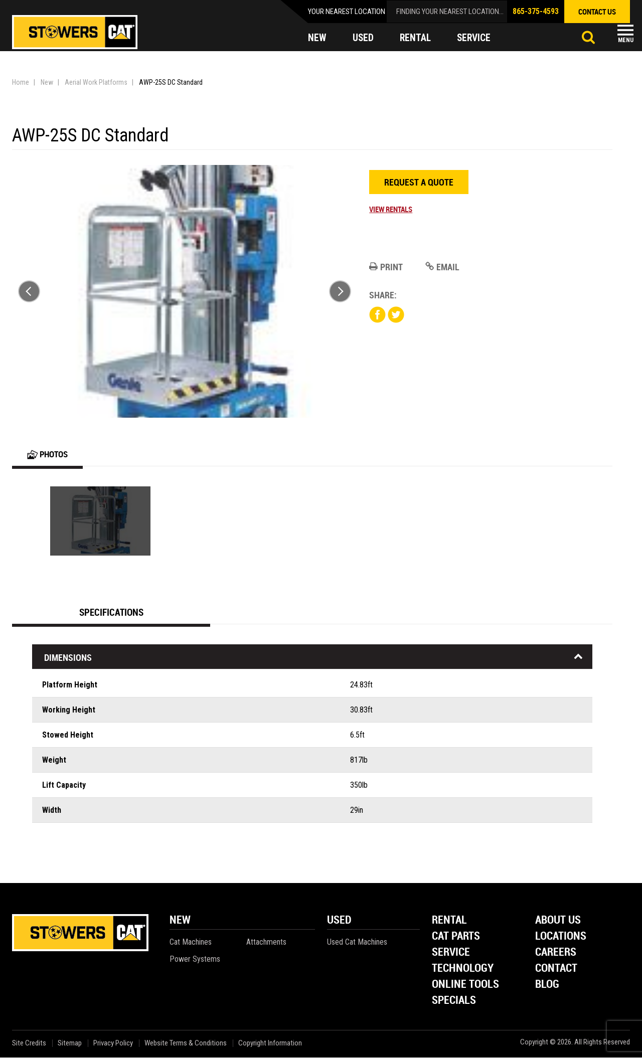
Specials (454, 1001)
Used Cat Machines (357, 942)
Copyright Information (270, 1043)
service (476, 38)
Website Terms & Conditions (185, 1043)
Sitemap (70, 1043)
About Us (558, 921)
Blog (547, 985)
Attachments (266, 942)
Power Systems (195, 959)
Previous (29, 291)
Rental (449, 921)
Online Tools (465, 985)
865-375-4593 (536, 11)
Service (451, 953)
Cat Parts (456, 937)
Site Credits (29, 1043)
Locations (560, 937)
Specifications (111, 612)
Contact (556, 969)
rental (416, 38)
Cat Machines (191, 942)
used (363, 38)
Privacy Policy (113, 1043)
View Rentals (390, 209)
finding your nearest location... (450, 11)
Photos (49, 454)
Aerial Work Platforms (96, 82)
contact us (597, 12)
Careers (555, 953)
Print (386, 267)
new (317, 38)
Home (20, 82)
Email (442, 267)
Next (340, 291)
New (47, 82)
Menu (625, 40)
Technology (463, 969)
